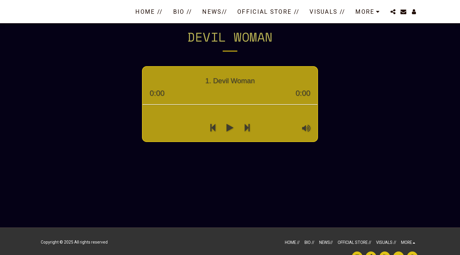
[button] (393, 12)
